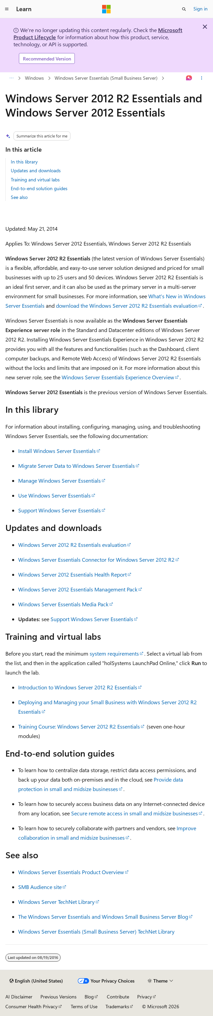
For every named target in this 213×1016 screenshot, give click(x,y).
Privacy (144, 996)
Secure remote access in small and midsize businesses (134, 813)
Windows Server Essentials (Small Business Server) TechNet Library (96, 931)
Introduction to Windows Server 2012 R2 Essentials (77, 687)
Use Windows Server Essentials (54, 495)
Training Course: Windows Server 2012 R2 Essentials (79, 726)
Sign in (200, 8)
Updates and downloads (36, 170)
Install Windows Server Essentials (57, 450)
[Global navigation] (6, 9)
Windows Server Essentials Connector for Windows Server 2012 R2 (96, 559)
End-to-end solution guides (39, 188)
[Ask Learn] (189, 78)
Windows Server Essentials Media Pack (63, 604)
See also (19, 197)
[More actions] (202, 78)
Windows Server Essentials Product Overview (71, 871)
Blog (89, 996)
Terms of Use (84, 1006)
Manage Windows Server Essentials (59, 480)
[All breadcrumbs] (11, 78)
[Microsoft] (106, 9)
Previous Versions (58, 996)
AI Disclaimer (18, 996)
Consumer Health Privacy (31, 1006)
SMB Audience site (40, 886)
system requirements (114, 653)
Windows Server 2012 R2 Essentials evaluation (72, 544)
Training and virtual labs (35, 179)
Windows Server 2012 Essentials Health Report (72, 574)
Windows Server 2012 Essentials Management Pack (78, 589)
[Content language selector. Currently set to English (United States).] (36, 980)
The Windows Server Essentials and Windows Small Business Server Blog (103, 916)
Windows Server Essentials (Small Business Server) (106, 78)
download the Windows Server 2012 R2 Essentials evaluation (126, 305)
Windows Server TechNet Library (56, 901)
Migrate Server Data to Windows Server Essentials (76, 465)
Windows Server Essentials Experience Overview (118, 377)
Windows (34, 78)
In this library (24, 161)
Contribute (118, 996)
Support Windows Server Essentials (59, 510)
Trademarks (117, 1006)
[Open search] (184, 9)
